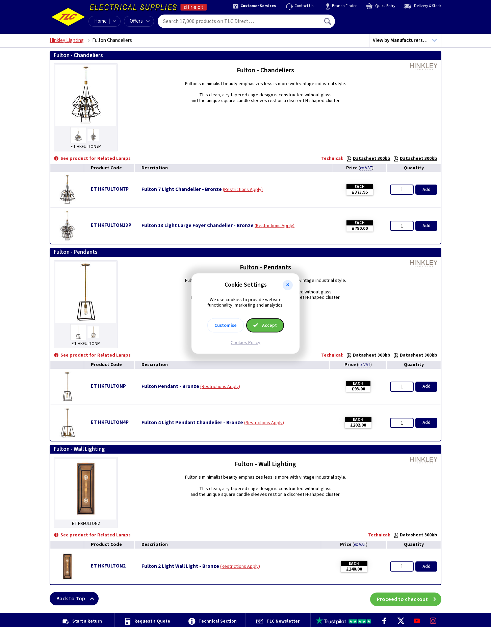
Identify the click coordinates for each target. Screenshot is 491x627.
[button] (288, 285)
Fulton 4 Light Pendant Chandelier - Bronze (192, 423)
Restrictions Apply (242, 189)
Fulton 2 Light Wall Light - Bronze (180, 566)
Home (100, 21)
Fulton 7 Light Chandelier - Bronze (181, 190)
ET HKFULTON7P (110, 189)
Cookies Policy (245, 342)
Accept (265, 325)
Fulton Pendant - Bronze (170, 387)
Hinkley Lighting (67, 40)
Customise (225, 325)
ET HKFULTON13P (111, 225)
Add (426, 189)
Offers (140, 21)
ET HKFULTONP (108, 386)
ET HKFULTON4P (110, 422)
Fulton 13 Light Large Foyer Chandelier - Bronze (197, 226)
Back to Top (77, 598)
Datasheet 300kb (368, 158)
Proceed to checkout (409, 598)
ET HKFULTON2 (108, 566)
